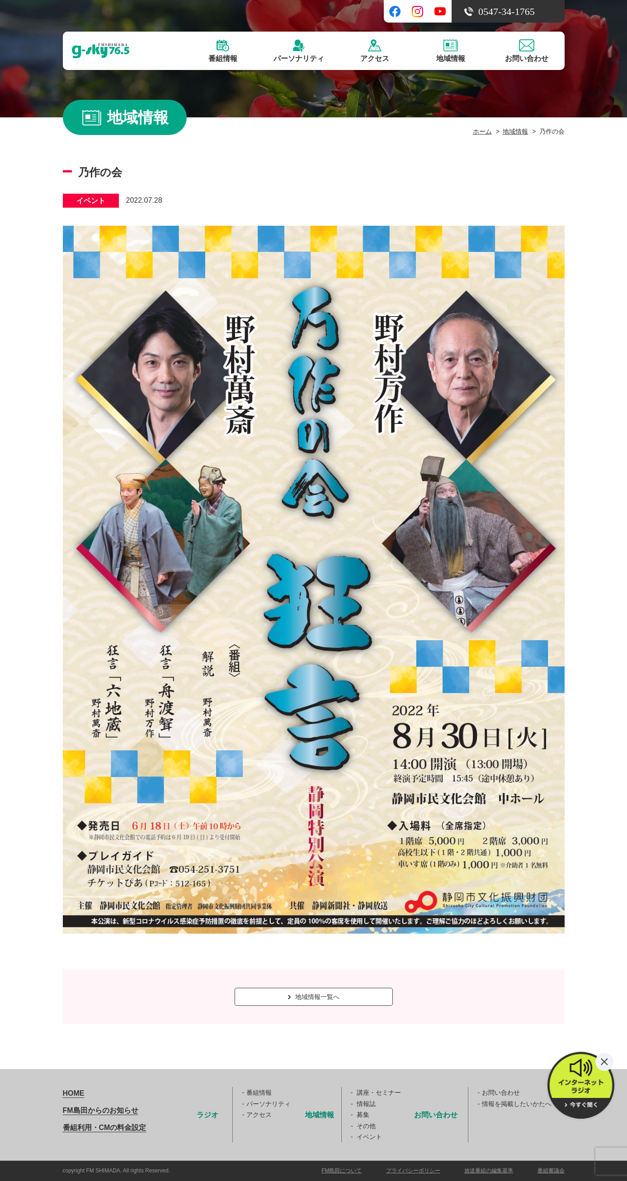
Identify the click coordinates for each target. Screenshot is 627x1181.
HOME (74, 1093)
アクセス (259, 1114)
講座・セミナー (379, 1092)
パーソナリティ (268, 1103)
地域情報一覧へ (313, 996)
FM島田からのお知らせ (100, 1110)
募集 (363, 1114)
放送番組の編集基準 (488, 1170)
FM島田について (341, 1170)
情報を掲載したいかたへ (517, 1103)
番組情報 (259, 1092)
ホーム (482, 131)
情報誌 (366, 1103)
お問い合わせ (501, 1092)
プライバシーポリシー (413, 1170)
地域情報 (515, 131)
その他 (366, 1126)
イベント (369, 1136)
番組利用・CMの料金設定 (104, 1127)
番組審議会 (551, 1170)
